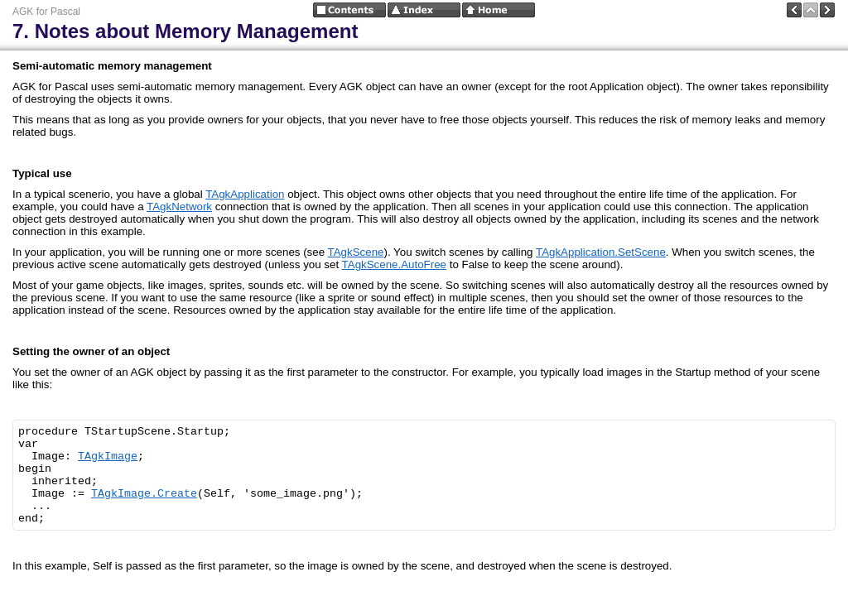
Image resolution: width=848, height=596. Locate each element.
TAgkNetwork (179, 206)
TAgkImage (107, 456)
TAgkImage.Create (144, 494)
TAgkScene (356, 252)
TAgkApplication (244, 194)
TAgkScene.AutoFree (394, 264)
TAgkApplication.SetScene (601, 252)
